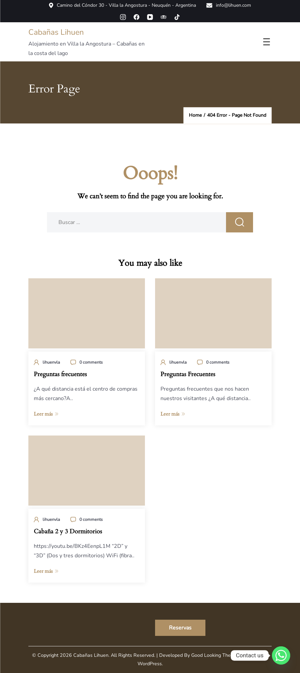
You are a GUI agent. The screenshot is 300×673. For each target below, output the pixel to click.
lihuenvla (51, 362)
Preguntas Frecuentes (187, 374)
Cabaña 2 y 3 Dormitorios (68, 531)
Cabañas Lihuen (56, 32)
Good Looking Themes (215, 655)
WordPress (150, 664)
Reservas (180, 628)
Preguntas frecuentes (60, 374)
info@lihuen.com (228, 5)
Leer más (46, 414)
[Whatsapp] (281, 655)
